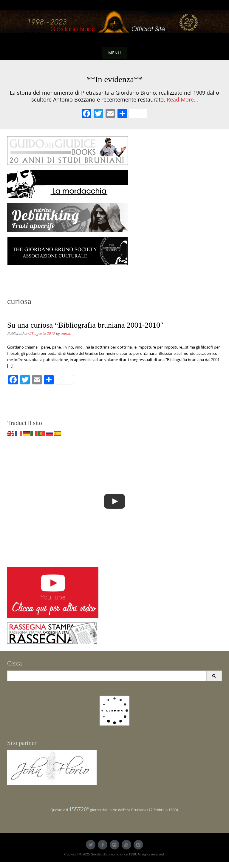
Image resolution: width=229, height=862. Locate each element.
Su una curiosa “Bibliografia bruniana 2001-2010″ (85, 325)
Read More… (182, 99)
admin (66, 333)
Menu (114, 53)
